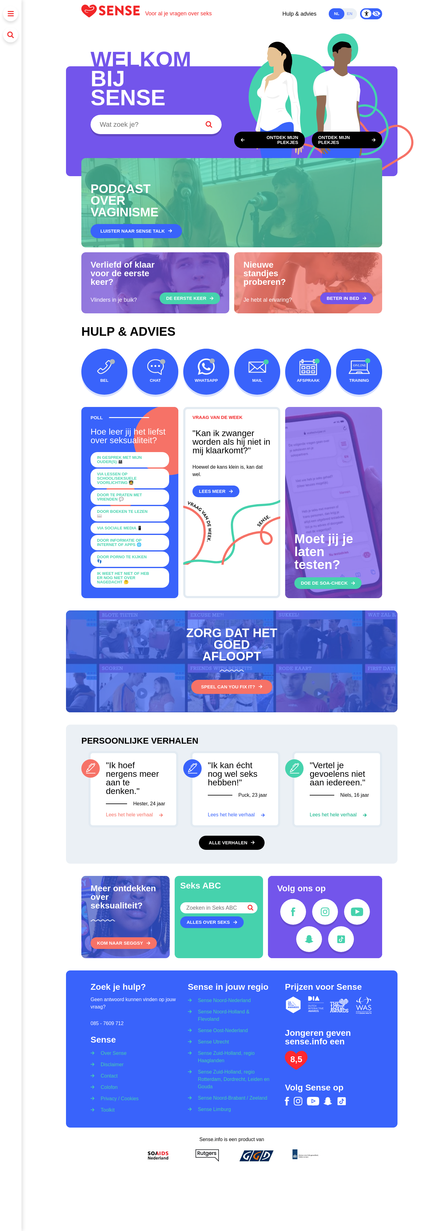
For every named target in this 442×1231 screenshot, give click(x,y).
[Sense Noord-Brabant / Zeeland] (230, 1097)
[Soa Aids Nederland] (158, 1155)
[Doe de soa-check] (328, 583)
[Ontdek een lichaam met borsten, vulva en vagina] (269, 140)
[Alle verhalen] (232, 843)
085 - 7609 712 (107, 1023)
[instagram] (325, 912)
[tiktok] (341, 939)
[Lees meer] (215, 491)
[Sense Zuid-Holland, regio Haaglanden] (232, 1056)
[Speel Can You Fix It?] (231, 687)
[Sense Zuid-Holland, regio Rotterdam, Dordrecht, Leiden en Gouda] (232, 1079)
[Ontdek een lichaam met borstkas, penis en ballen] (347, 140)
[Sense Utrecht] (211, 1041)
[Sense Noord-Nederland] (222, 998)
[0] (130, 459)
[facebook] (293, 912)
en (349, 13)
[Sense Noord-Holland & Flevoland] (232, 1015)
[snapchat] (309, 939)
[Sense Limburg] (212, 1109)
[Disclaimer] (110, 1064)
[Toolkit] (106, 1109)
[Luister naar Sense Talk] (136, 231)
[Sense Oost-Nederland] (221, 1030)
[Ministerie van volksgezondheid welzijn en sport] (305, 1155)
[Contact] (107, 1075)
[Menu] (10, 13)
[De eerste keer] (190, 298)
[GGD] (256, 1155)
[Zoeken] (10, 34)
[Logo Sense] (113, 13)
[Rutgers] (207, 1155)
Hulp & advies (299, 14)
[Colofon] (107, 1087)
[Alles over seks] (212, 922)
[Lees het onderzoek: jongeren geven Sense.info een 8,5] (296, 1067)
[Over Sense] (112, 1051)
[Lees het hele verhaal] (134, 815)
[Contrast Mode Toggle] (371, 13)
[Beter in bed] (346, 298)
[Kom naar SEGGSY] (124, 943)
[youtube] (357, 912)
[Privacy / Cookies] (118, 1098)
